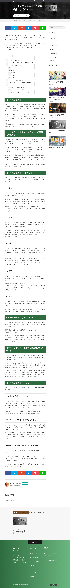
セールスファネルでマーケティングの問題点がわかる (19, 63)
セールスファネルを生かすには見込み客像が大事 (18, 82)
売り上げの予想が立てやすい (16, 87)
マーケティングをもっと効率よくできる (19, 90)
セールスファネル (24, 15)
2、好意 (11, 70)
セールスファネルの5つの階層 (14, 65)
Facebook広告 (53, 53)
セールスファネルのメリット (14, 85)
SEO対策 (52, 49)
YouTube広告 (53, 57)
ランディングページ (54, 38)
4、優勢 (11, 75)
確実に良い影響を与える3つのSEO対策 (57, 147)
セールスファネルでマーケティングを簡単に (20, 92)
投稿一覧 (24, 483)
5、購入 (11, 78)
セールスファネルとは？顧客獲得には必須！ (19, 532)
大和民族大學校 (24, 584)
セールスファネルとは (12, 60)
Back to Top (35, 542)
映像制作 (52, 60)
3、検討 (11, 73)
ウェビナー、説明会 (54, 45)
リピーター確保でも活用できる (14, 80)
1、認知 (11, 68)
